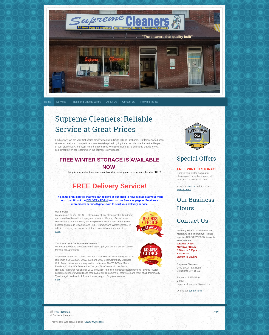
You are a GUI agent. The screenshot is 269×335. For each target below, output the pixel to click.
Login (216, 311)
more (58, 231)
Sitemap (65, 312)
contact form (195, 290)
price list (191, 186)
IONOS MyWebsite (94, 322)
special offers (184, 189)
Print (55, 312)
